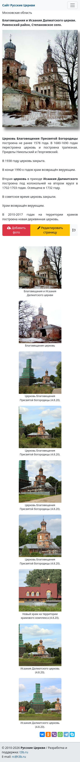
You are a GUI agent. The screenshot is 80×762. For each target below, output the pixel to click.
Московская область (17, 13)
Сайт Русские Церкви (18, 5)
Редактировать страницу (50, 230)
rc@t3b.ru (19, 757)
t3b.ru (24, 752)
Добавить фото (16, 230)
